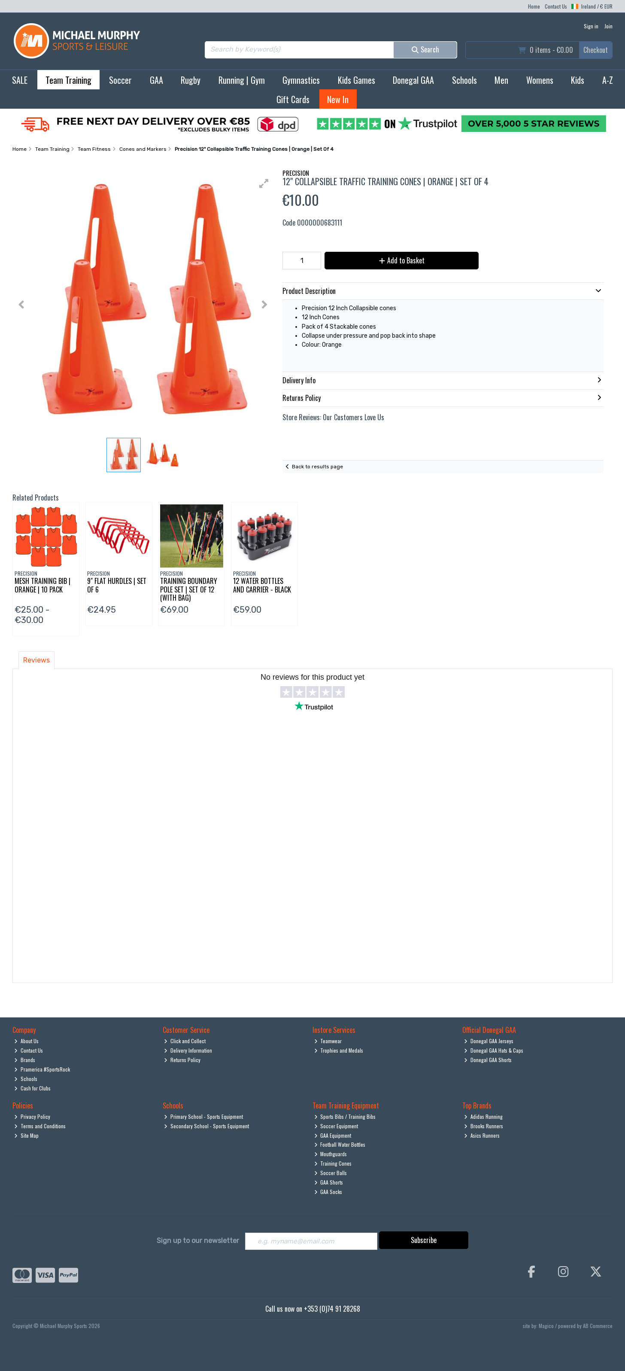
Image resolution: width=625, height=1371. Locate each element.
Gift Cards (292, 99)
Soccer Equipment (336, 1126)
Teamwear (328, 1040)
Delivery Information (188, 1050)
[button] (264, 183)
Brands (24, 1059)
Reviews (36, 660)
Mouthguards (330, 1153)
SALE (19, 79)
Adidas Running (483, 1116)
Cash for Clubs (32, 1088)
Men (501, 79)
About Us (26, 1040)
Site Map (26, 1135)
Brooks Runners (483, 1126)
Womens (539, 79)
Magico (546, 1326)
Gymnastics (301, 79)
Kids (577, 79)
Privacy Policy (32, 1116)
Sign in (591, 26)
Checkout (595, 50)
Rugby (190, 79)
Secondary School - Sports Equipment (206, 1126)
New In (338, 99)
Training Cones (333, 1163)
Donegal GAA (413, 79)
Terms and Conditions (40, 1126)
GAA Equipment (333, 1135)
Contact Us (556, 6)
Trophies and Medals (339, 1050)
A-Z (607, 79)
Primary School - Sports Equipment (203, 1116)
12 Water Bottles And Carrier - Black (262, 585)
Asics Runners (482, 1135)
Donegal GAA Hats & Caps (493, 1050)
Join (608, 26)
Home (534, 6)
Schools (464, 79)
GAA (156, 79)
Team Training (68, 79)
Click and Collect (185, 1040)
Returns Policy (182, 1059)
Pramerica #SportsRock (42, 1069)
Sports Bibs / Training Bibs (345, 1116)
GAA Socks (328, 1191)
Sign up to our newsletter (198, 1241)
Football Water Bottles (340, 1144)
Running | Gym (241, 79)
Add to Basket (399, 260)
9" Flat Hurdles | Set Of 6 (116, 585)
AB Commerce (598, 1326)
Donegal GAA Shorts (488, 1059)
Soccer (120, 79)
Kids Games (356, 79)
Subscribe (424, 1240)
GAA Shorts (328, 1182)
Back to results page (317, 467)
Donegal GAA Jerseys (488, 1040)
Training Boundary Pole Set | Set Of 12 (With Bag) (188, 589)
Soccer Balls (330, 1172)
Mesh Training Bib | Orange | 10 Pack (42, 585)
